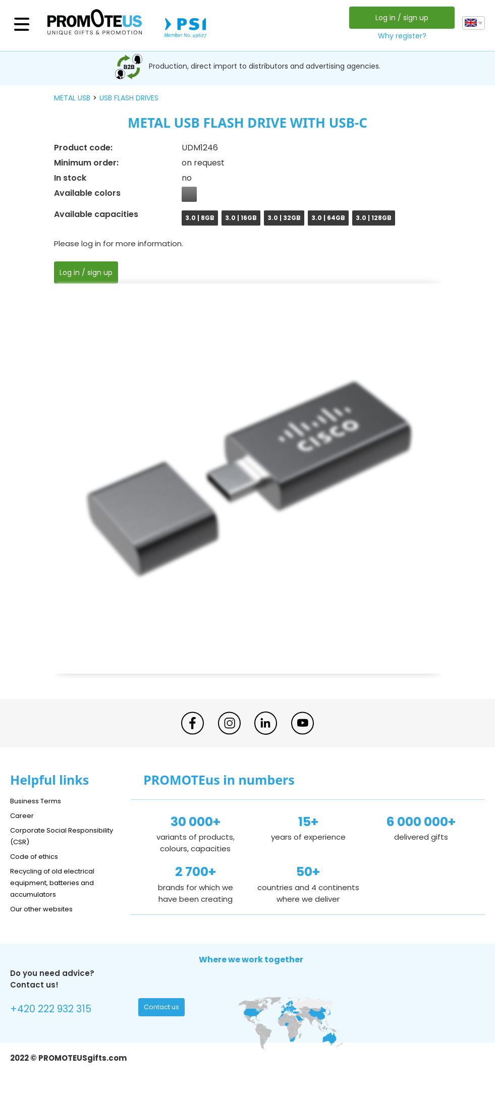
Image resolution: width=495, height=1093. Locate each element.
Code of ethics (38, 856)
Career (23, 815)
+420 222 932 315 (55, 1010)
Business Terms (39, 800)
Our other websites (46, 908)
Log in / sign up (399, 18)
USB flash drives (128, 98)
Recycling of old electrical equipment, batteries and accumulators (58, 882)
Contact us (164, 1009)
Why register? (400, 36)
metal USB (72, 98)
